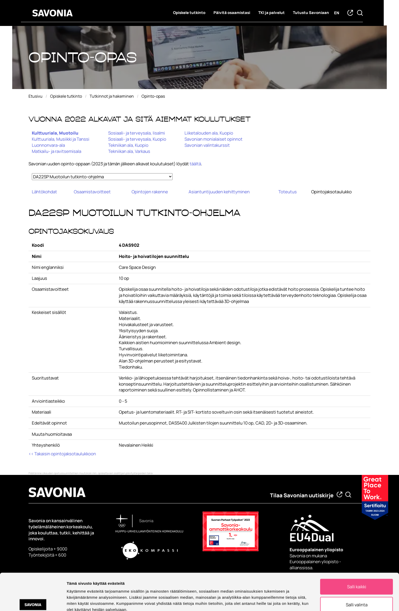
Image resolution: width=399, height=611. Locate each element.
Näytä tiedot (272, 600)
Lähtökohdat (44, 192)
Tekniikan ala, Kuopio (128, 145)
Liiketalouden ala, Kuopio (208, 133)
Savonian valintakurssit (207, 145)
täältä (195, 164)
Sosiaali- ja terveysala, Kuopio (137, 139)
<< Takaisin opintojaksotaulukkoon (62, 454)
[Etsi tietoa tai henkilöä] (348, 495)
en (344, 13)
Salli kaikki (356, 561)
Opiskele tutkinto (197, 13)
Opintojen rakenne (150, 192)
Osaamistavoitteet (92, 192)
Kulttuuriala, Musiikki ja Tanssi (60, 139)
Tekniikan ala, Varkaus (129, 151)
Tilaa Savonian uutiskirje (302, 495)
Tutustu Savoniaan (319, 13)
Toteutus (287, 192)
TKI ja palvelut (279, 13)
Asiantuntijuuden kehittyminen (219, 192)
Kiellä (356, 597)
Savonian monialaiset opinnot (213, 139)
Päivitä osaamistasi (239, 13)
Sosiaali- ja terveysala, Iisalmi (136, 133)
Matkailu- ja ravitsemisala (56, 151)
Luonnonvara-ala (48, 145)
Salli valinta (356, 579)
